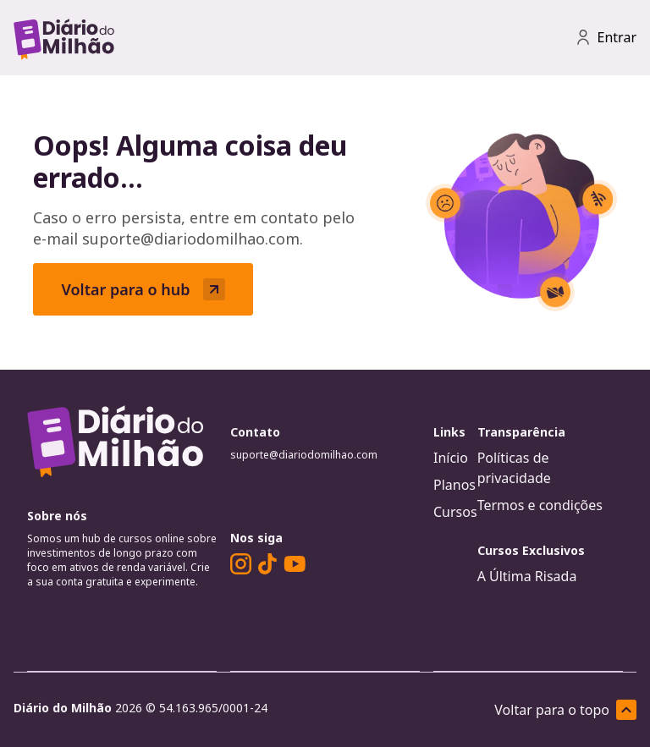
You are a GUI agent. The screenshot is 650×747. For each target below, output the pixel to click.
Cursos (455, 512)
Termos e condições (540, 505)
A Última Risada (527, 576)
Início (450, 457)
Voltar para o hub (143, 289)
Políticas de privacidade (514, 467)
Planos (454, 484)
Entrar (606, 37)
